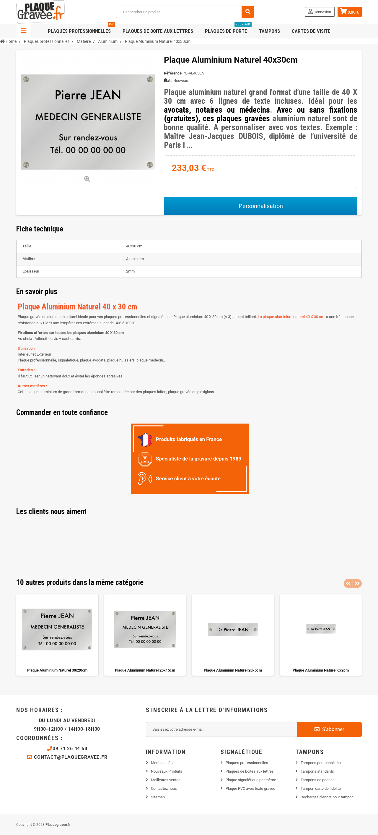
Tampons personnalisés (321, 763)
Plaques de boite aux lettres (158, 31)
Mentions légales (165, 763)
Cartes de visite (311, 31)
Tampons (269, 31)
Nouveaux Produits (166, 771)
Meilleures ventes (165, 780)
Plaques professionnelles (81, 29)
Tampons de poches (318, 780)
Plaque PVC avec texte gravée (250, 788)
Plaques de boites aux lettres (250, 771)
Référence (173, 73)
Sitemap (158, 797)
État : (168, 80)
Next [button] (357, 583)
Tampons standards (317, 771)
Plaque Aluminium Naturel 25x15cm (145, 670)
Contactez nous (164, 788)
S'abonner (329, 729)
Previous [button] (348, 583)
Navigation (23, 31)
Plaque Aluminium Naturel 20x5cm (233, 670)
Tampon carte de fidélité (321, 788)
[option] (57, 635)
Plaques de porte (228, 29)
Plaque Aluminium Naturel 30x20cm (57, 670)
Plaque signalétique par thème (251, 780)
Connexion (319, 11)
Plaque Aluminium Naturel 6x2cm (321, 670)
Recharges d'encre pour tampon (327, 797)
